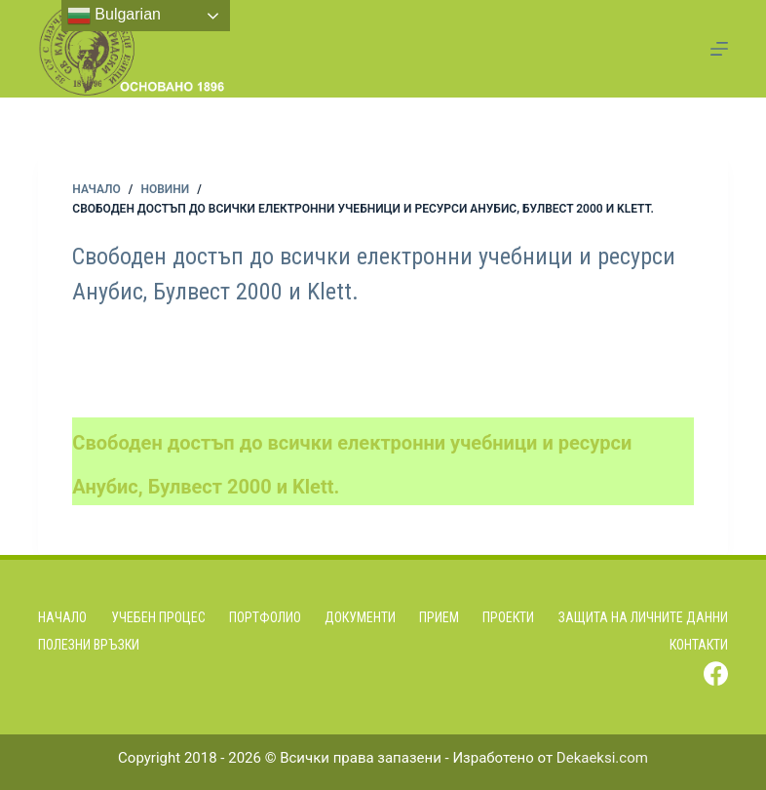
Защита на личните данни (643, 617)
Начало (62, 617)
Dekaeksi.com (602, 758)
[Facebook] (716, 673)
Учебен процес (158, 617)
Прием (439, 617)
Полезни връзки (88, 644)
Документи (360, 617)
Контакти (699, 644)
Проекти (508, 617)
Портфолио (265, 617)
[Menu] (719, 49)
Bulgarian (114, 15)
